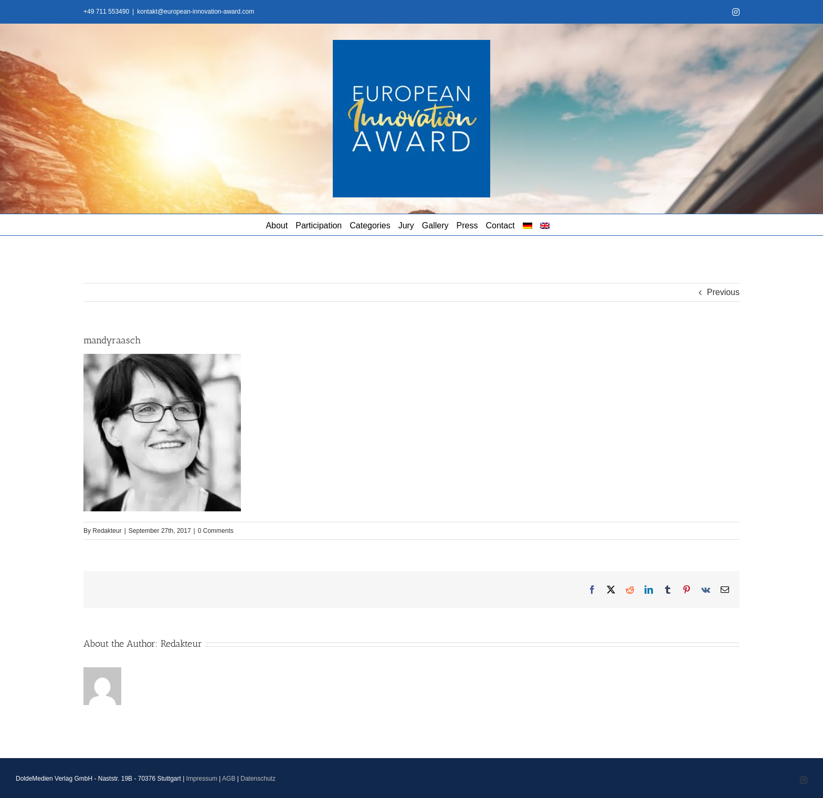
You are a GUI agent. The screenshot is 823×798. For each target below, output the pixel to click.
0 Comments (216, 530)
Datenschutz (258, 778)
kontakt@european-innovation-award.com (195, 11)
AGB (228, 778)
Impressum (201, 778)
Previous (723, 292)
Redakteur (106, 530)
